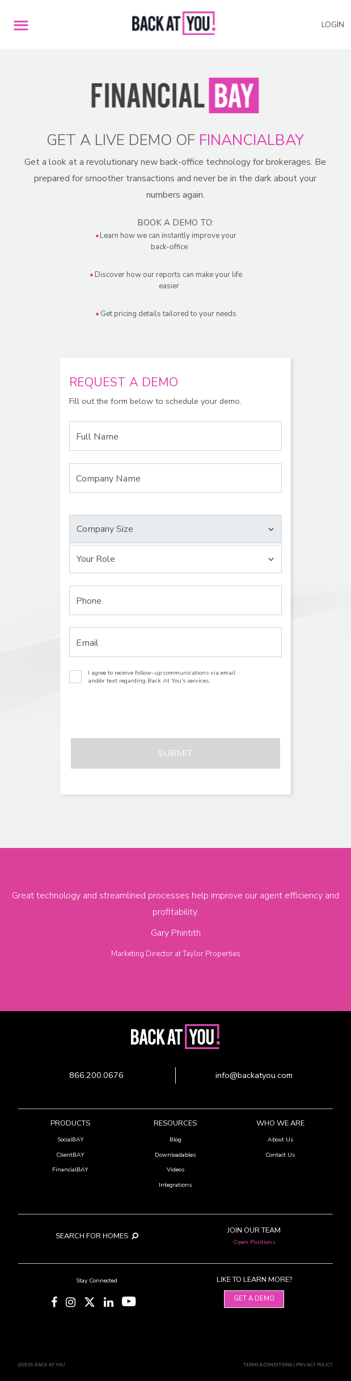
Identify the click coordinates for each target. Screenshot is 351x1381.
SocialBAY (70, 1139)
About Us (280, 1139)
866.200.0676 (96, 1075)
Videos (175, 1169)
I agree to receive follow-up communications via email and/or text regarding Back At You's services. (161, 676)
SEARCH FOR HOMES (97, 1236)
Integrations (175, 1184)
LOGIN (333, 24)
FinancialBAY (70, 1169)
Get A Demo (254, 1298)
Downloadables (175, 1154)
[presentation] (131, 716)
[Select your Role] (175, 559)
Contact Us (280, 1154)
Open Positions (254, 1242)
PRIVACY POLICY (314, 1365)
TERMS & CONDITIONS (267, 1365)
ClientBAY (70, 1154)
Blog (175, 1139)
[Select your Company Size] (175, 529)
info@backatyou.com (254, 1075)
